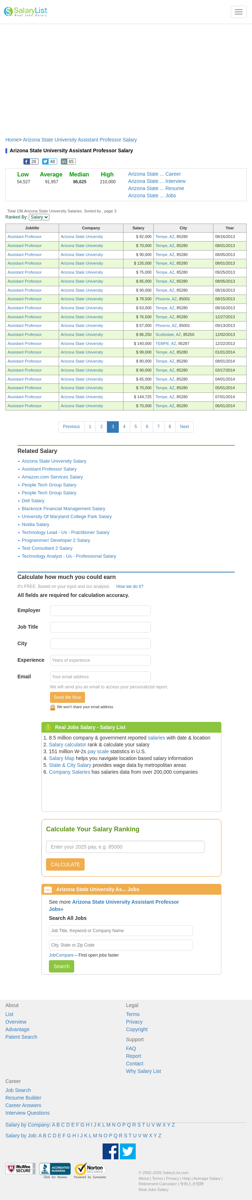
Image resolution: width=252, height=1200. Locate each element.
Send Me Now (67, 697)
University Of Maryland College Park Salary (67, 516)
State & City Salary (70, 765)
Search (61, 966)
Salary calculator (67, 744)
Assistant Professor (25, 236)
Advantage (17, 1029)
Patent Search (21, 1037)
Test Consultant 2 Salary (47, 548)
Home (12, 140)
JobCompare (61, 955)
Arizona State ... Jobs (152, 195)
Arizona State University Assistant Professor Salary (80, 140)
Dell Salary (33, 500)
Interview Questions (27, 1113)
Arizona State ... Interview (157, 181)
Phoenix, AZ (166, 299)
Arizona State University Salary (54, 461)
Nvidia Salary (36, 524)
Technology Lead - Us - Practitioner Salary (66, 532)
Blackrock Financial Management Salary (63, 508)
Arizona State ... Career (154, 174)
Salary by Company (27, 1125)
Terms (133, 1014)
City (22, 643)
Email (24, 676)
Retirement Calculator (158, 1184)
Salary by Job (20, 1135)
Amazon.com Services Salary (52, 477)
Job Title (28, 627)
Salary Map (62, 758)
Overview (15, 1022)
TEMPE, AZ (166, 343)
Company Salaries (69, 772)
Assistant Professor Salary (49, 469)
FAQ (131, 1048)
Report (133, 1056)
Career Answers (23, 1105)
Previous (71, 426)
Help (187, 1178)
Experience (31, 660)
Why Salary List (143, 1071)
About (144, 1178)
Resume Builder (23, 1098)
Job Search (18, 1090)
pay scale (98, 751)
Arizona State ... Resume (156, 188)
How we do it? (129, 586)
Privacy (134, 1022)
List (9, 1014)
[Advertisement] (126, 76)
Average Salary (207, 1178)
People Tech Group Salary (49, 484)
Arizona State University (82, 236)
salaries (156, 738)
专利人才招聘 (192, 1184)
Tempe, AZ (165, 236)
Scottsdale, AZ (168, 334)
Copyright (137, 1029)
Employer (29, 610)
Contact (134, 1063)
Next (184, 426)
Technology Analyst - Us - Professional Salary (69, 556)
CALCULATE (65, 864)
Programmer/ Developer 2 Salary (56, 540)
